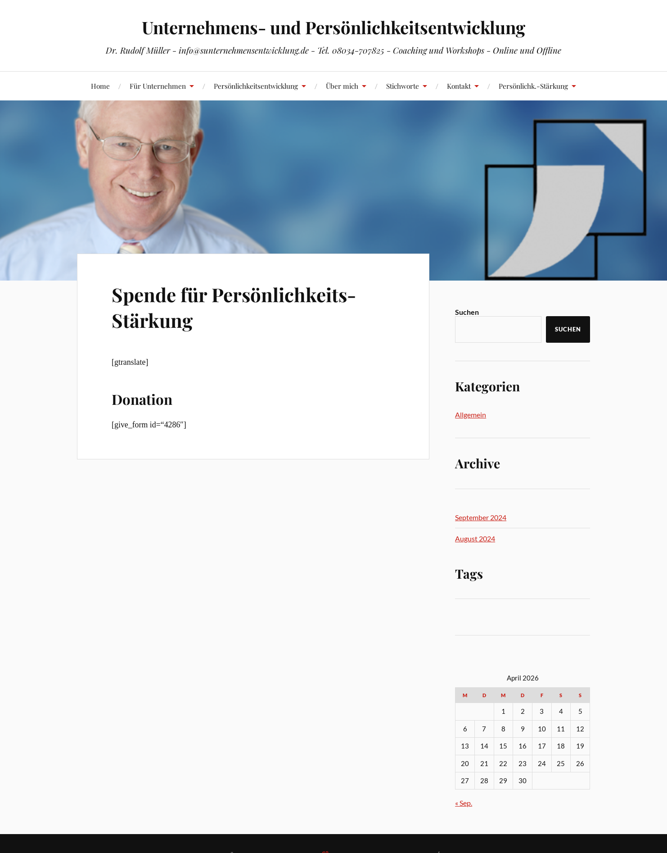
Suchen (467, 312)
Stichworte (402, 86)
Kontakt (459, 86)
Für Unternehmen (158, 86)
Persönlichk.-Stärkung (533, 86)
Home (100, 86)
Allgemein (470, 414)
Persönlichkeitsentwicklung (256, 86)
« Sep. (463, 803)
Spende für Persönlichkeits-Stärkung (240, 307)
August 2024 (475, 538)
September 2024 (480, 517)
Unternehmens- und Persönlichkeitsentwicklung (333, 27)
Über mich (342, 86)
